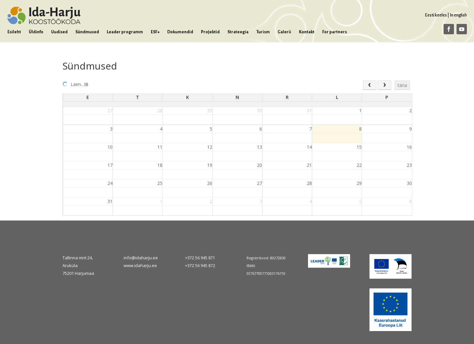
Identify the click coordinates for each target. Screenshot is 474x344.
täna (402, 85)
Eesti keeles (436, 15)
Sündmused (87, 32)
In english (458, 15)
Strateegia (237, 32)
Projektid (210, 32)
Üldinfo (36, 32)
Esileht (14, 32)
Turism (263, 32)
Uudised (59, 32)
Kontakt (306, 32)
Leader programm (125, 32)
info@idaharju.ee (141, 258)
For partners (334, 32)
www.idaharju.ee (140, 265)
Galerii (284, 32)
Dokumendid (180, 32)
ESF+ (155, 32)
